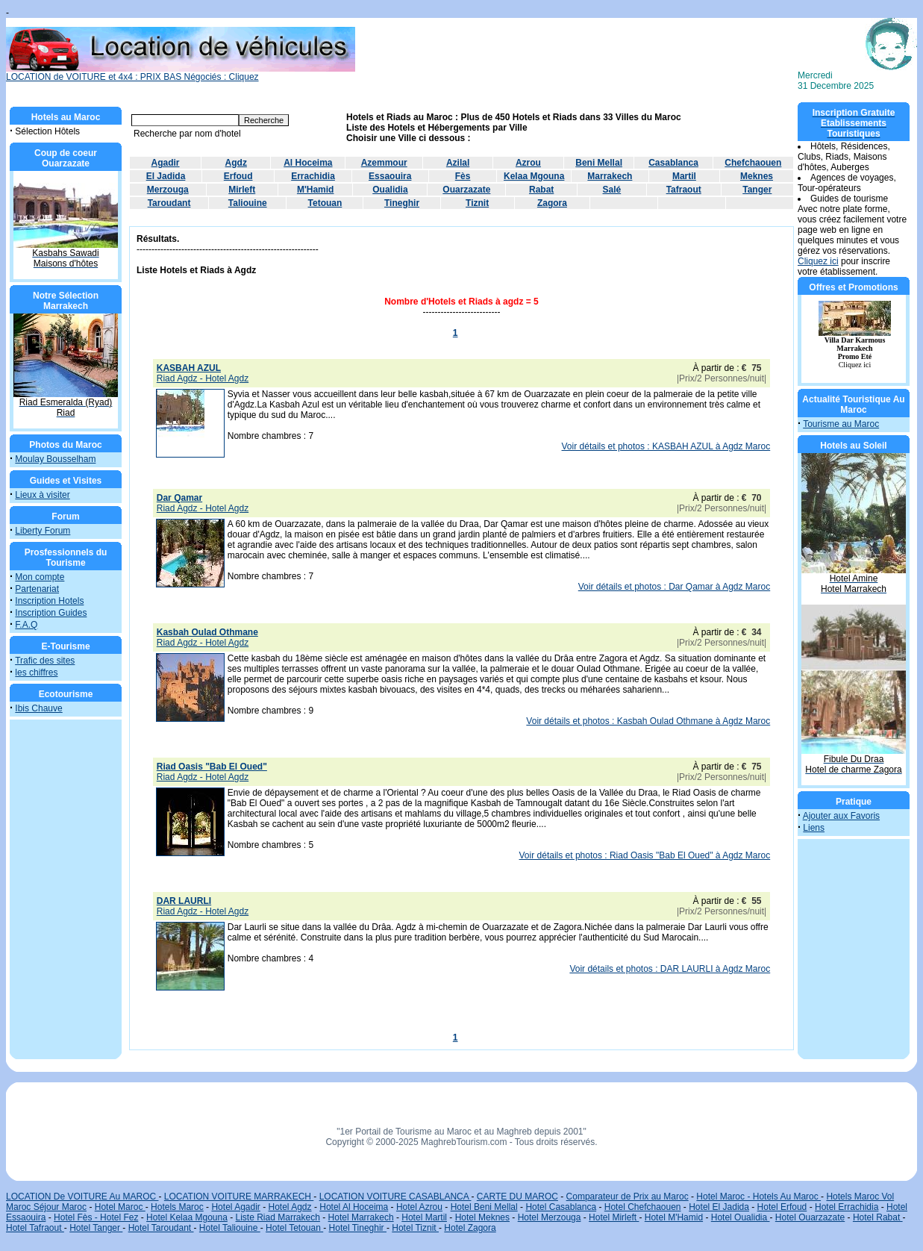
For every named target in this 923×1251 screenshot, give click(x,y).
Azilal (457, 162)
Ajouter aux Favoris (841, 816)
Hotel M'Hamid (674, 1217)
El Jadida (166, 176)
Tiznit (477, 203)
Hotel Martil (424, 1217)
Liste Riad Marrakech (278, 1217)
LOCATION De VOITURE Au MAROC (82, 1196)
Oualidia (389, 189)
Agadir (165, 162)
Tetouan (325, 203)
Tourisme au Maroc (841, 424)
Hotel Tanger (95, 1228)
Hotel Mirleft (614, 1217)
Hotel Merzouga (549, 1217)
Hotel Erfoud (782, 1207)
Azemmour (384, 162)
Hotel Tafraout (35, 1228)
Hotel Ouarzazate (810, 1217)
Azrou (528, 162)
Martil (684, 176)
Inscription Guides (51, 613)
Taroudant (169, 203)
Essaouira (390, 176)
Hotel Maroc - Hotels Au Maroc (758, 1196)
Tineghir (401, 203)
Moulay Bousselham (55, 459)
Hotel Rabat (878, 1217)
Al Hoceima (308, 162)
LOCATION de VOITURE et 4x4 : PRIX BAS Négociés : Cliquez (180, 72)
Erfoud (238, 176)
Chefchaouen (753, 162)
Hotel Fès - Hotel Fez (96, 1217)
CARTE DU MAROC (517, 1196)
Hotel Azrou (419, 1207)
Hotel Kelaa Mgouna (187, 1217)
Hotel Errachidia (846, 1207)
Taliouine (247, 203)
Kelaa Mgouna (534, 176)
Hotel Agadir (235, 1207)
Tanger (757, 189)
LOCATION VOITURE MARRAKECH (238, 1196)
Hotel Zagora (469, 1228)
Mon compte (39, 577)
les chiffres (36, 672)
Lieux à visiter (42, 495)
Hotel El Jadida (719, 1207)
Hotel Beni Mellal (484, 1207)
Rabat (541, 189)
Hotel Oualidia (740, 1217)
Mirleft (241, 189)
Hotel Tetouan (294, 1228)
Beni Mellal (598, 162)
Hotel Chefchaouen (642, 1207)
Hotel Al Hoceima (353, 1207)
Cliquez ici (818, 261)
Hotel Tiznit (415, 1228)
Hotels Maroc (177, 1207)
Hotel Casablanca (560, 1207)
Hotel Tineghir (358, 1228)
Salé (612, 189)
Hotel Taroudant (161, 1228)
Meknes (756, 176)
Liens (814, 828)
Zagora (552, 203)
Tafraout (683, 189)
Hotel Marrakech (361, 1217)
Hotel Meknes (482, 1217)
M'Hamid (315, 189)
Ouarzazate (466, 189)
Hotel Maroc (120, 1207)
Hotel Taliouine (229, 1228)
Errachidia (313, 176)
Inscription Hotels (49, 601)
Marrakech (609, 176)
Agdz (236, 162)
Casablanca (673, 162)
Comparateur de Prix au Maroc (627, 1196)
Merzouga (168, 189)
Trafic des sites (45, 660)
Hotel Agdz (290, 1207)
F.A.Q (26, 625)
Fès (463, 176)
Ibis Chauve (38, 708)
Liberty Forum (42, 530)
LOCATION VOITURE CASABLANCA (395, 1196)
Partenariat (37, 589)
